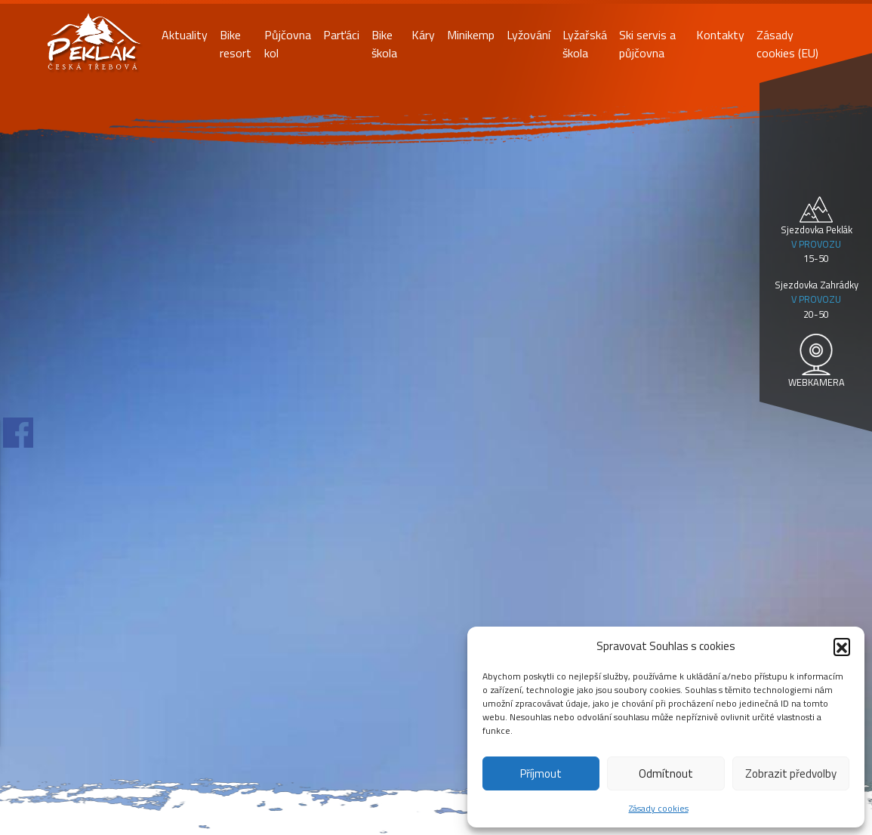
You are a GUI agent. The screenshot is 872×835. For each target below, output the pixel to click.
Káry (423, 35)
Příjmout (541, 773)
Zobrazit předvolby (791, 773)
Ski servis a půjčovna (647, 44)
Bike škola (384, 44)
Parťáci (341, 35)
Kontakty (720, 35)
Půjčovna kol (287, 44)
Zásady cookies (659, 808)
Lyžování (528, 35)
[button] (841, 646)
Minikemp (471, 35)
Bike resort (235, 44)
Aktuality (185, 35)
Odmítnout (666, 773)
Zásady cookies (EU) (787, 44)
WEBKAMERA (816, 382)
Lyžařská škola (584, 44)
